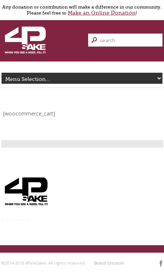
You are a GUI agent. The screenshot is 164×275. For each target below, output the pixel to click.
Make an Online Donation (102, 13)
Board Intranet (15, 219)
